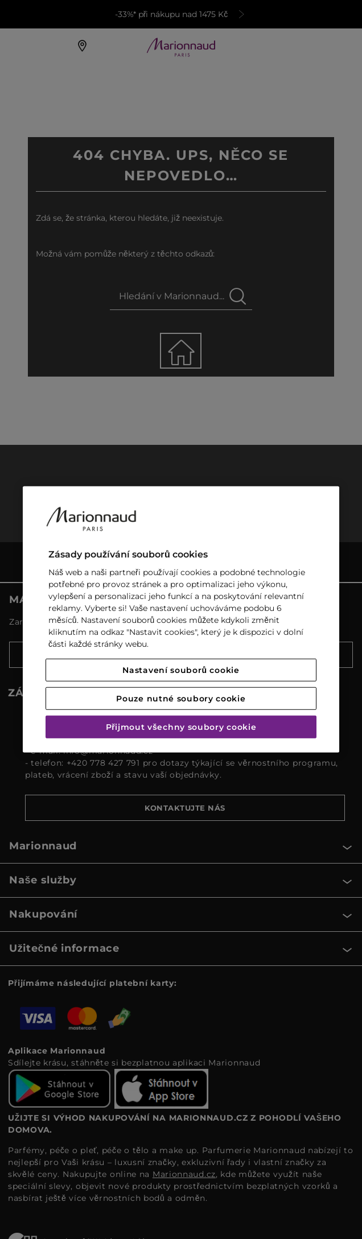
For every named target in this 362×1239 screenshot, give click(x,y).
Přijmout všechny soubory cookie (181, 727)
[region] (181, 619)
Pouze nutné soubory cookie (180, 698)
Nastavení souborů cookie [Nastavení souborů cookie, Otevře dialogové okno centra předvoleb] (180, 670)
